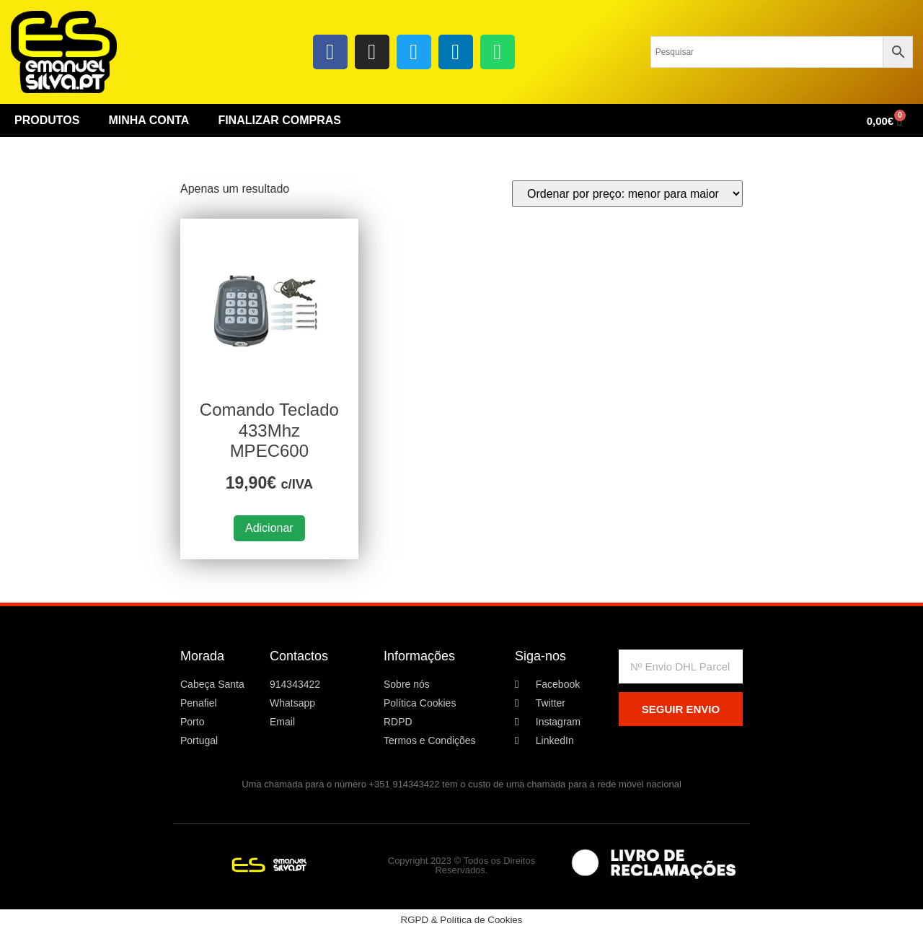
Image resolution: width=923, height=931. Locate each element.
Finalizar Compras (279, 120)
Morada (202, 656)
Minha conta (148, 120)
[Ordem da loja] (627, 193)
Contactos (299, 656)
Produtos (46, 120)
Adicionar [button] (269, 528)
